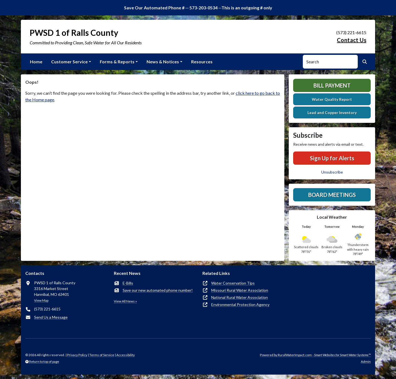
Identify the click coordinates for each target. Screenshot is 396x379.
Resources (202, 61)
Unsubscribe (332, 172)
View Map (41, 300)
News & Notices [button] (163, 61)
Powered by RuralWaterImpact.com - (315, 355)
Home (36, 61)
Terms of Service (101, 355)
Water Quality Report (332, 99)
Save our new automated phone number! (158, 290)
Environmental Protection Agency (240, 304)
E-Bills (128, 283)
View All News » (125, 301)
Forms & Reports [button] (117, 61)
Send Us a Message (51, 317)
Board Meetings (332, 194)
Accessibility (125, 355)
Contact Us (351, 40)
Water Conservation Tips (233, 283)
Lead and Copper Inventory (332, 112)
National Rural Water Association (239, 297)
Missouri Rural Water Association (239, 290)
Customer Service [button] (69, 61)
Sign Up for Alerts (332, 158)
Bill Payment (332, 85)
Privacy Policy (77, 355)
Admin (366, 361)
